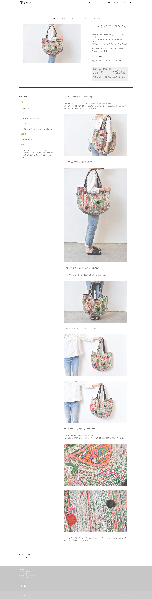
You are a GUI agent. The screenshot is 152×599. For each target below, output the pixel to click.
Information (23, 96)
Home (54, 19)
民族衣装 (94, 61)
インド (102, 60)
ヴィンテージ (107, 60)
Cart (100, 2)
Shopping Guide (90, 2)
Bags (71, 19)
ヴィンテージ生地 (124, 60)
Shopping (63, 19)
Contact (108, 2)
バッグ (77, 19)
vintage (98, 60)
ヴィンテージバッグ (115, 60)
